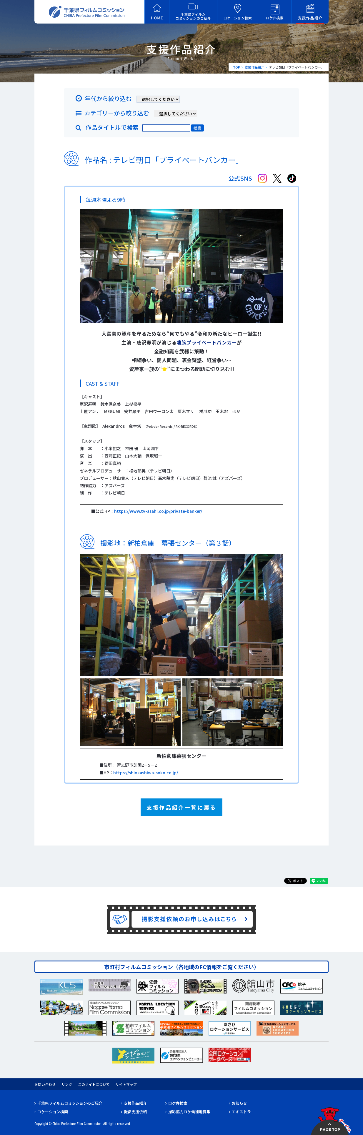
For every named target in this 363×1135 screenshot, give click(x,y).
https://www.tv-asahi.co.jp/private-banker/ (158, 511)
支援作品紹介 (254, 67)
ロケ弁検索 (177, 1103)
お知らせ (239, 1103)
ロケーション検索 (52, 1111)
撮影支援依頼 (135, 1111)
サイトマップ (126, 1084)
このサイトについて (94, 1084)
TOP (236, 67)
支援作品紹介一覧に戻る (181, 807)
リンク (66, 1084)
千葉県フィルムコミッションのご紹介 (69, 1103)
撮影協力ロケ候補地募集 (189, 1111)
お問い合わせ (45, 1084)
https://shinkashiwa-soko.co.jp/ (145, 772)
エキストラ (241, 1111)
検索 (197, 128)
